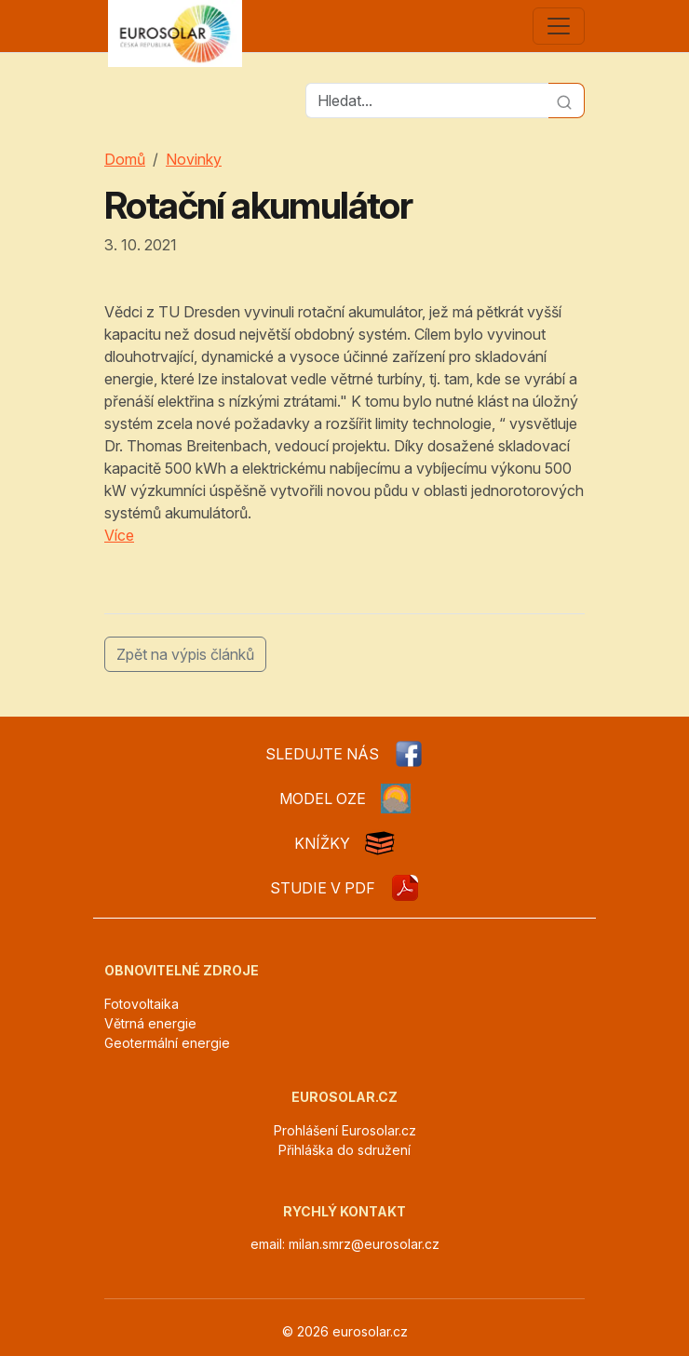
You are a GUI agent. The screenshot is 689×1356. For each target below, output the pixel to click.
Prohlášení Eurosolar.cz (345, 1130)
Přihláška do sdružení (344, 1150)
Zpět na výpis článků (185, 654)
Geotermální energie (167, 1043)
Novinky (194, 159)
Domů (124, 159)
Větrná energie (150, 1023)
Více (119, 535)
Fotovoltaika (141, 1004)
